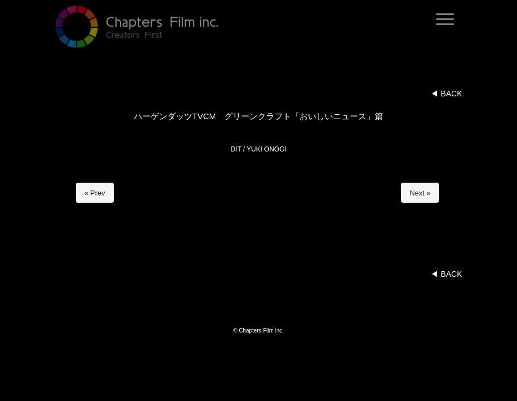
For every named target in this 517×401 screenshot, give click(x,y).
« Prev (94, 193)
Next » (420, 193)
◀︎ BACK (446, 93)
